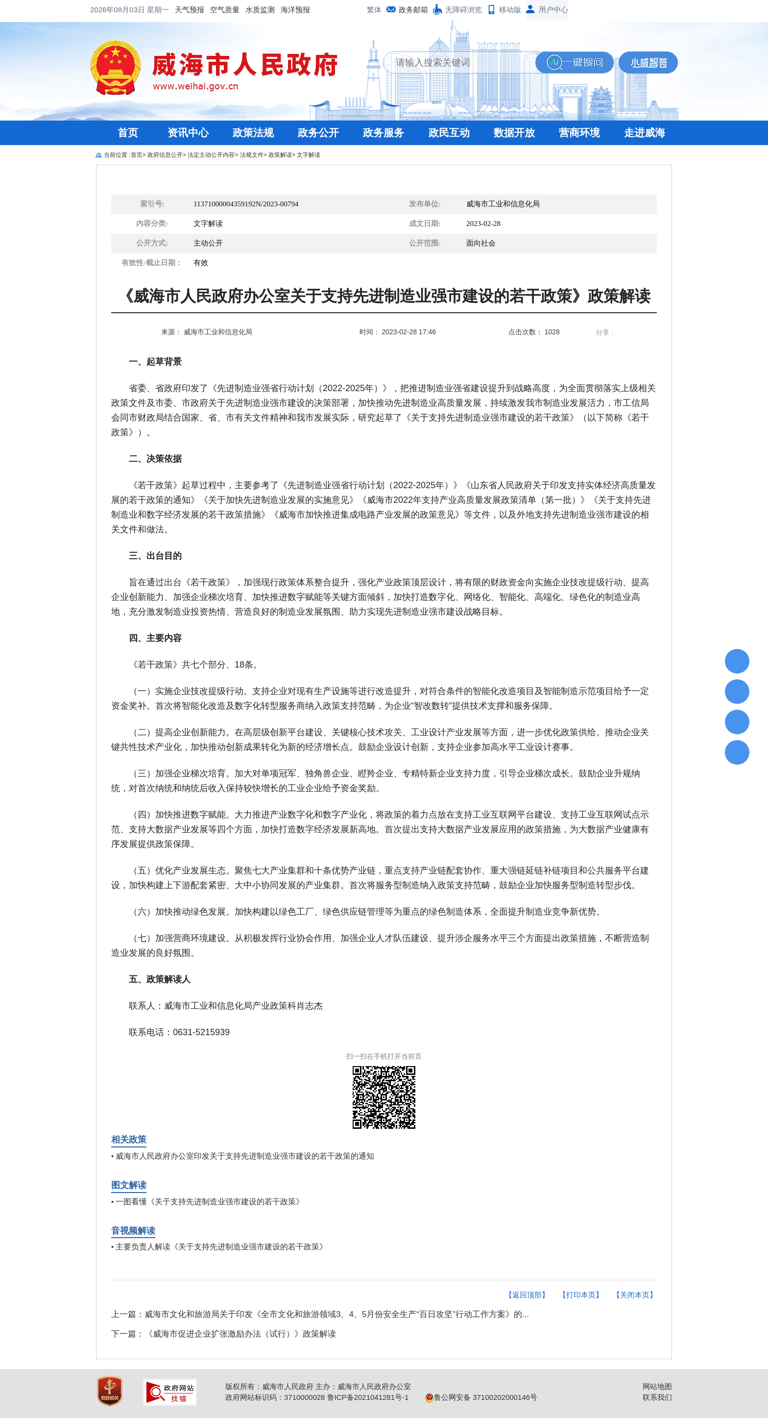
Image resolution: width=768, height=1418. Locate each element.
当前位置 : (117, 154)
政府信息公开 (165, 154)
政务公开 (318, 132)
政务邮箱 (413, 9)
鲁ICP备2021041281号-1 (368, 1397)
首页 (128, 132)
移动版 (510, 9)
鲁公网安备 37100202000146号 (481, 1397)
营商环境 (579, 132)
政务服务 (383, 132)
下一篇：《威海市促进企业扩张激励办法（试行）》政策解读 (223, 1334)
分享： (606, 332)
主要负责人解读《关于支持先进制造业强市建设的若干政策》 (221, 1247)
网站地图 (657, 1386)
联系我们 (657, 1397)
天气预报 (110, 9)
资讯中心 (188, 132)
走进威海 (644, 132)
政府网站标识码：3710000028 (275, 1397)
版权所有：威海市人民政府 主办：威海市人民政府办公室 (318, 1386)
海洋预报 (216, 9)
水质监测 (181, 9)
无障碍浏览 (463, 9)
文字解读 (308, 154)
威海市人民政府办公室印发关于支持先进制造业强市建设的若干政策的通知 (245, 1156)
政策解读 (280, 154)
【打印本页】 (581, 1295)
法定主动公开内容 (211, 154)
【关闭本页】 (635, 1295)
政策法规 (253, 132)
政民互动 (449, 132)
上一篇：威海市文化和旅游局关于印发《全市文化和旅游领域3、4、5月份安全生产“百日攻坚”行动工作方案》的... (320, 1314)
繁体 (374, 9)
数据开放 (514, 132)
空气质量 (146, 9)
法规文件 (252, 154)
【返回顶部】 (527, 1295)
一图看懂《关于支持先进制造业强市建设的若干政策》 (210, 1201)
